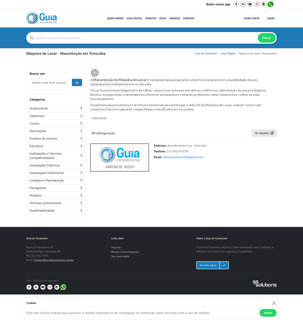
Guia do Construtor (206, 53)
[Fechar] (274, 303)
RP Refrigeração (103, 204)
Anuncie (174, 18)
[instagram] (257, 4)
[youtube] (250, 4)
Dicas (162, 18)
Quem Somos (115, 18)
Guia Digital (134, 18)
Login (270, 18)
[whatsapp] (271, 4)
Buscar (267, 38)
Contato (188, 18)
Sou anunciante (120, 282)
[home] (41, 18)
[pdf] (264, 4)
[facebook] (236, 4)
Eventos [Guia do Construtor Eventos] (150, 18)
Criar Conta (252, 18)
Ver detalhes (264, 204)
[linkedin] (243, 4)
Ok (77, 82)
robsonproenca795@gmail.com (183, 228)
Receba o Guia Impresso (125, 277)
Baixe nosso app (218, 4)
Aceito (268, 313)
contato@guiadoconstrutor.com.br (53, 285)
